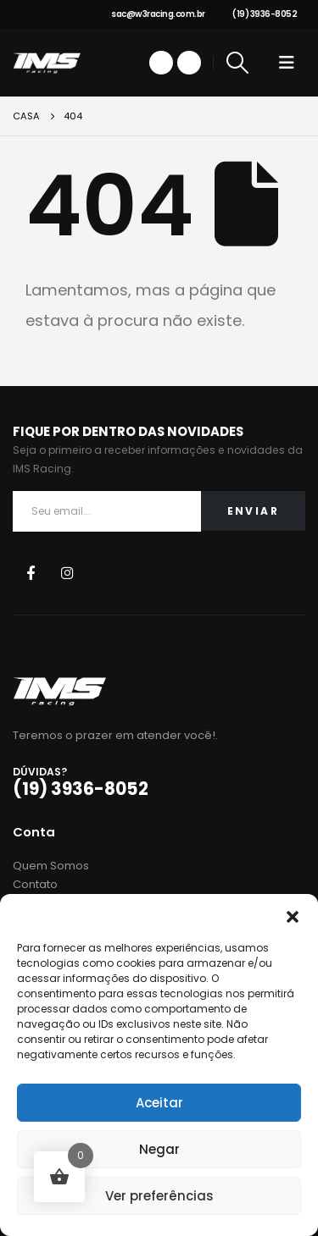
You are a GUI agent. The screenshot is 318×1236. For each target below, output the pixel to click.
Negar (159, 1149)
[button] (292, 915)
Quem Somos (51, 866)
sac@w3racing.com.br (152, 14)
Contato (35, 884)
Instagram (67, 572)
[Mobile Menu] (286, 62)
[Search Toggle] (238, 63)
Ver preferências (159, 1196)
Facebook (30, 572)
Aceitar (159, 1103)
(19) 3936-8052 (260, 14)
